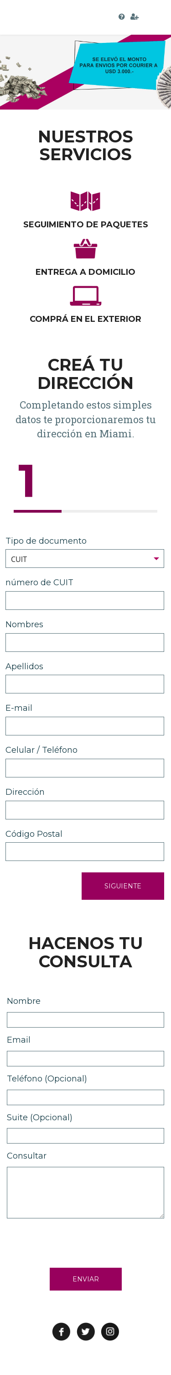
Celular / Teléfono (41, 750)
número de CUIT (39, 582)
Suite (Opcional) (40, 1118)
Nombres (24, 624)
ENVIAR (86, 1279)
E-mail (18, 708)
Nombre (24, 1001)
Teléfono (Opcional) (47, 1079)
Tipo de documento (46, 541)
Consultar (27, 1156)
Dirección (25, 792)
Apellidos (24, 666)
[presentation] (76, 1241)
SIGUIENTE (122, 886)
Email (19, 1040)
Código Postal (33, 834)
